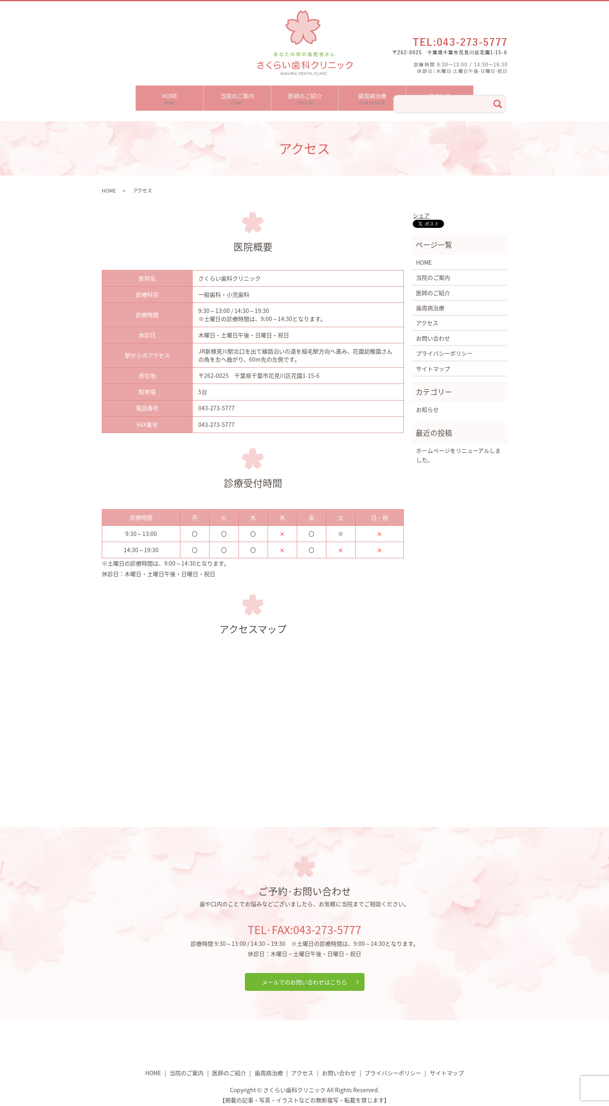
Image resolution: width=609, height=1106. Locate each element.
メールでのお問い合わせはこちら (304, 977)
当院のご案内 (237, 96)
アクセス (440, 96)
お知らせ (427, 405)
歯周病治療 (372, 96)
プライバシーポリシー (444, 348)
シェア (421, 211)
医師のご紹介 (304, 96)
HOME (169, 96)
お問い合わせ (433, 333)
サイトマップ (433, 364)
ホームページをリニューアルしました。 (458, 450)
